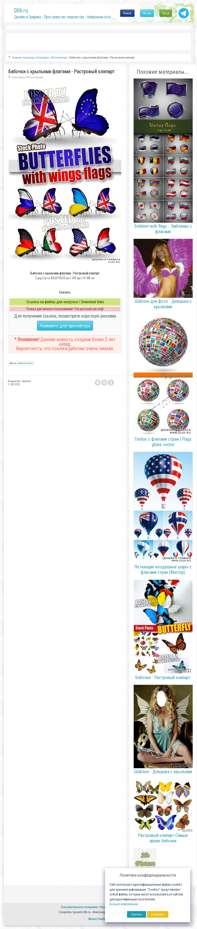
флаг (30, 363)
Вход (165, 13)
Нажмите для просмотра (65, 325)
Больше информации (124, 904)
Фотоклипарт (35, 77)
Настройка (157, 914)
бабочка (22, 363)
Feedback (103, 919)
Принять (136, 914)
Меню (147, 13)
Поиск (127, 13)
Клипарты (18, 77)
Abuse (92, 919)
